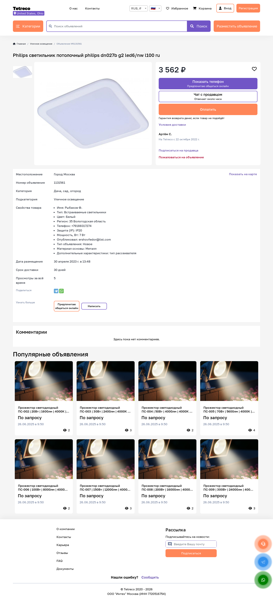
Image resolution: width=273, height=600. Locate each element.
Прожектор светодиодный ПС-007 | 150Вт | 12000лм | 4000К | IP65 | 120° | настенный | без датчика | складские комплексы (105, 487)
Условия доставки (172, 124)
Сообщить (150, 577)
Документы (65, 569)
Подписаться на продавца (178, 150)
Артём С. (165, 134)
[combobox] (138, 8)
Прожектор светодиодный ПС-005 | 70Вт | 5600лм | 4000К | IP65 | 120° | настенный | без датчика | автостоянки (227, 409)
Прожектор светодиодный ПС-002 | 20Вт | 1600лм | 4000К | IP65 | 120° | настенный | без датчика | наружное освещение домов (42, 409)
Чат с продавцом (208, 96)
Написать (94, 306)
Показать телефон (208, 83)
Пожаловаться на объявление (181, 157)
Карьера (62, 545)
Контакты (92, 8)
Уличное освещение (41, 43)
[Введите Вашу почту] (195, 544)
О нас (73, 8)
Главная (19, 43)
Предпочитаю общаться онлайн (66, 306)
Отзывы (62, 553)
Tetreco (21, 8)
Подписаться (191, 553)
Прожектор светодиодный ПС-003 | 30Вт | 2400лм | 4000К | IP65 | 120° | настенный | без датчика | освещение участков (104, 409)
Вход (225, 8)
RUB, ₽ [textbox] (136, 8)
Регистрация (248, 8)
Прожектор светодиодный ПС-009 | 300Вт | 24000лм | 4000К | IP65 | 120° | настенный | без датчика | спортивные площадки (228, 487)
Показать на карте (243, 174)
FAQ (59, 561)
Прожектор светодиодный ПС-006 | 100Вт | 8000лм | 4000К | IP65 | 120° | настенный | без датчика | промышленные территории (43, 487)
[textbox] (155, 8)
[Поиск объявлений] (120, 26)
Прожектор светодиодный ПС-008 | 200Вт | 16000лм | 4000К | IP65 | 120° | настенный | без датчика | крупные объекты (167, 487)
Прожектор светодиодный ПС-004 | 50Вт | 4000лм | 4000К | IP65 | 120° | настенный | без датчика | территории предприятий (166, 409)
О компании (65, 529)
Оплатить (208, 109)
